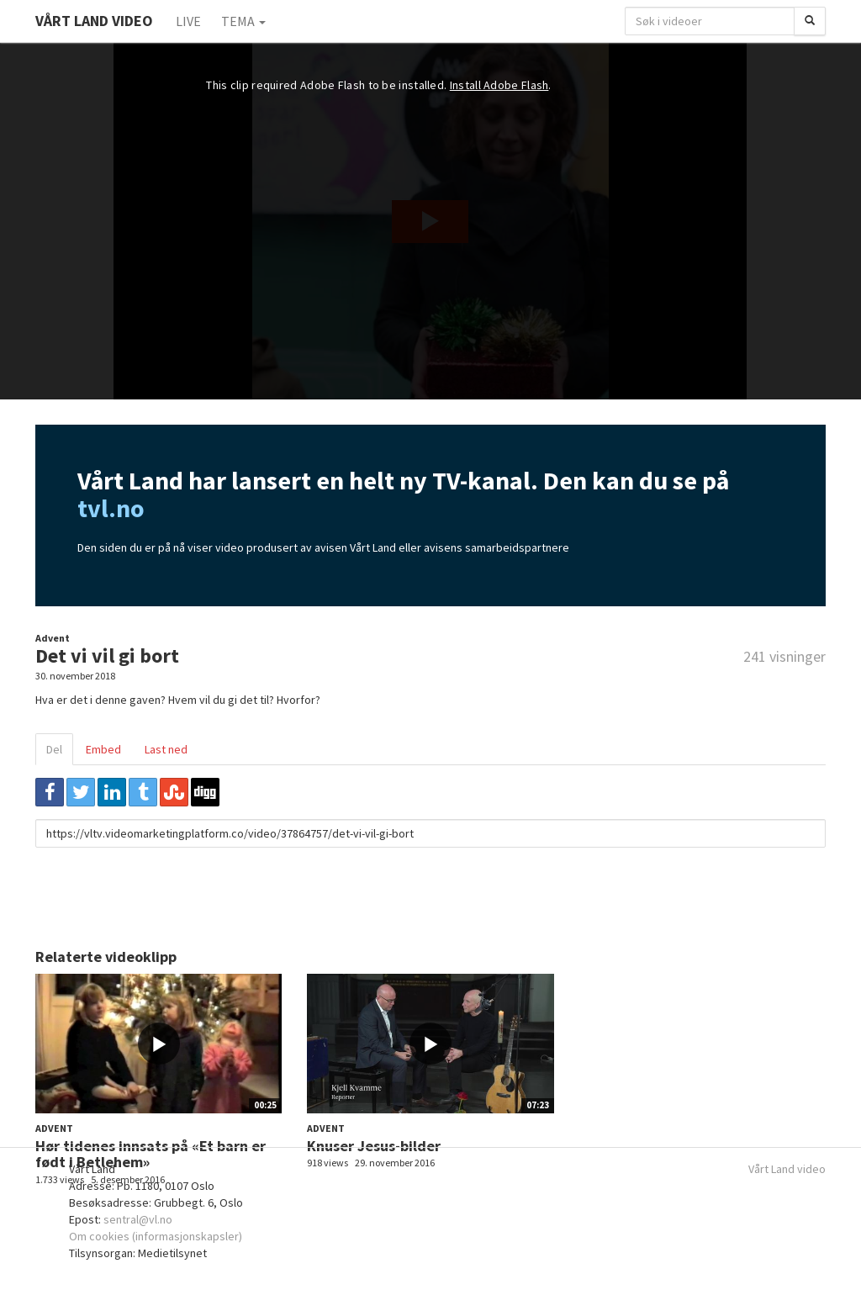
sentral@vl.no (137, 1219)
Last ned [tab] (166, 749)
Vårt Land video (787, 1168)
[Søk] (810, 21)
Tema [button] (243, 21)
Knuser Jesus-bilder (374, 1145)
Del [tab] (54, 749)
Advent (52, 638)
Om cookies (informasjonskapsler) (155, 1236)
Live (188, 21)
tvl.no (111, 508)
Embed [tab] (103, 749)
